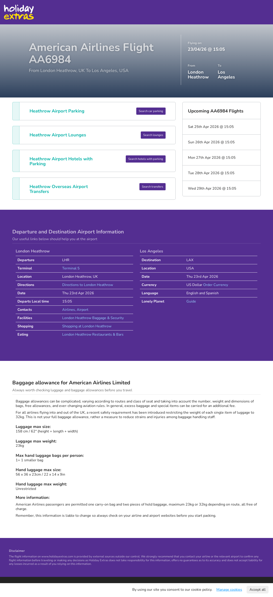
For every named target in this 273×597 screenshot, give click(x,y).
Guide (191, 301)
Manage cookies (229, 589)
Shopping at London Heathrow (86, 326)
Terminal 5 (71, 268)
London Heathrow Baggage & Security (93, 317)
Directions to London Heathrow (87, 284)
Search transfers (152, 187)
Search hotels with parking (145, 159)
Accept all (258, 589)
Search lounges (153, 135)
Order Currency (215, 284)
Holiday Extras (18, 12)
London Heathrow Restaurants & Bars (93, 334)
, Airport (81, 309)
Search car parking (151, 111)
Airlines (68, 309)
